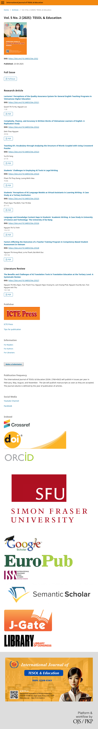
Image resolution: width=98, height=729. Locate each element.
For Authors (8, 348)
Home (6, 10)
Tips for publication (12, 329)
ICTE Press (8, 324)
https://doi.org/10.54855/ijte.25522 (23, 127)
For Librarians (9, 352)
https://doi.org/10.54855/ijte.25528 (23, 248)
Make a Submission (14, 364)
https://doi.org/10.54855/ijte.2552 (23, 58)
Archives (15, 10)
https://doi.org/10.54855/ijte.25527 (23, 280)
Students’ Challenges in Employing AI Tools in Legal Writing (31, 170)
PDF (9, 114)
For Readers (8, 345)
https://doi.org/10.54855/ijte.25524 (23, 174)
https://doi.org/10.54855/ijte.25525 (23, 198)
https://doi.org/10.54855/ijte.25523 (23, 152)
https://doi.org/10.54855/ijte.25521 (23, 102)
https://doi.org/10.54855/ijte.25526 (23, 223)
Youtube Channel (11, 401)
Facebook (8, 406)
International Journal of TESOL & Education (24, 2)
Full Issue (11, 79)
